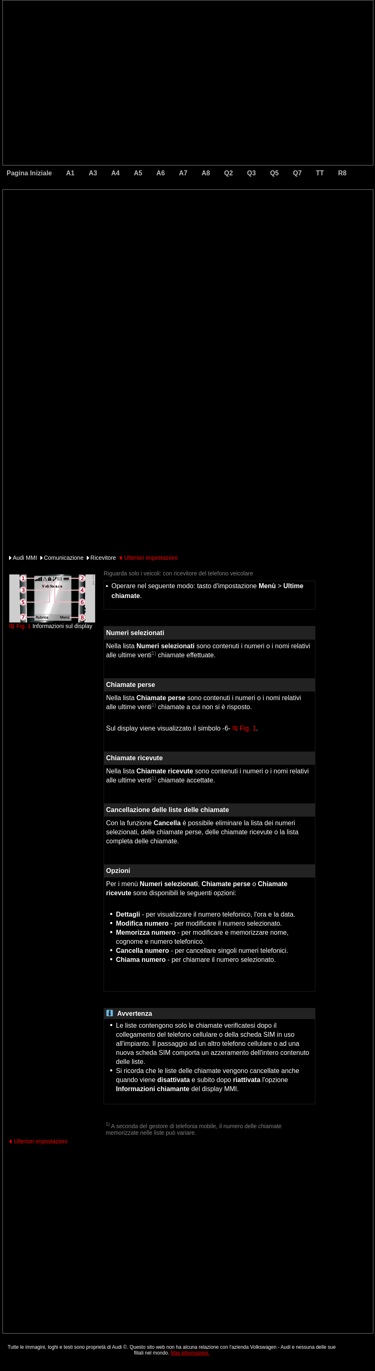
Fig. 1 (23, 626)
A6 (160, 173)
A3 (93, 173)
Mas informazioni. (190, 1353)
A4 (115, 173)
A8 (205, 173)
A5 (138, 173)
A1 (70, 173)
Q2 (228, 173)
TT (320, 173)
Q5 (274, 173)
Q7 (297, 173)
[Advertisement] (130, 224)
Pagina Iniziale (29, 173)
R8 (342, 173)
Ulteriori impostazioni (151, 557)
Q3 (251, 173)
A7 (183, 173)
